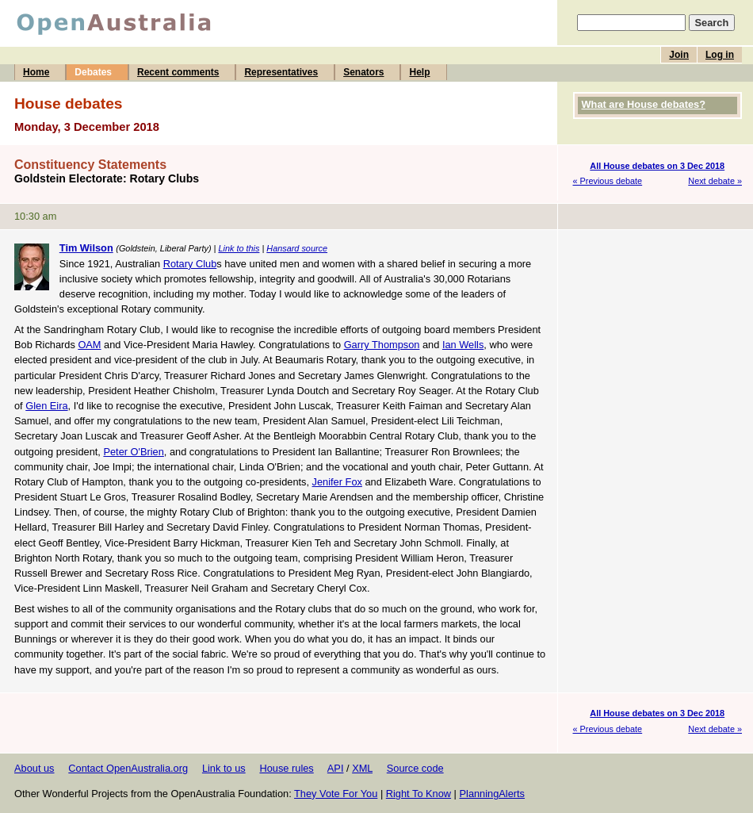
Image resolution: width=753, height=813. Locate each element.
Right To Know (418, 794)
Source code (415, 768)
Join (679, 54)
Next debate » (715, 181)
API (335, 768)
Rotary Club (190, 264)
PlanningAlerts (493, 794)
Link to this (238, 248)
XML (362, 768)
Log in (719, 54)
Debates (93, 72)
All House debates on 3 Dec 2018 (657, 166)
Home (36, 72)
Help (419, 72)
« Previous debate (608, 181)
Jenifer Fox (337, 482)
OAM (89, 345)
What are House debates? (643, 104)
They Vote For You (335, 794)
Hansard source (296, 248)
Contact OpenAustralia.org (128, 768)
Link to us (224, 768)
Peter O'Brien (133, 452)
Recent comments (178, 72)
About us (34, 768)
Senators (363, 72)
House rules (286, 768)
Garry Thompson (382, 345)
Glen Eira (46, 406)
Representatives (281, 72)
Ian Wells (463, 345)
